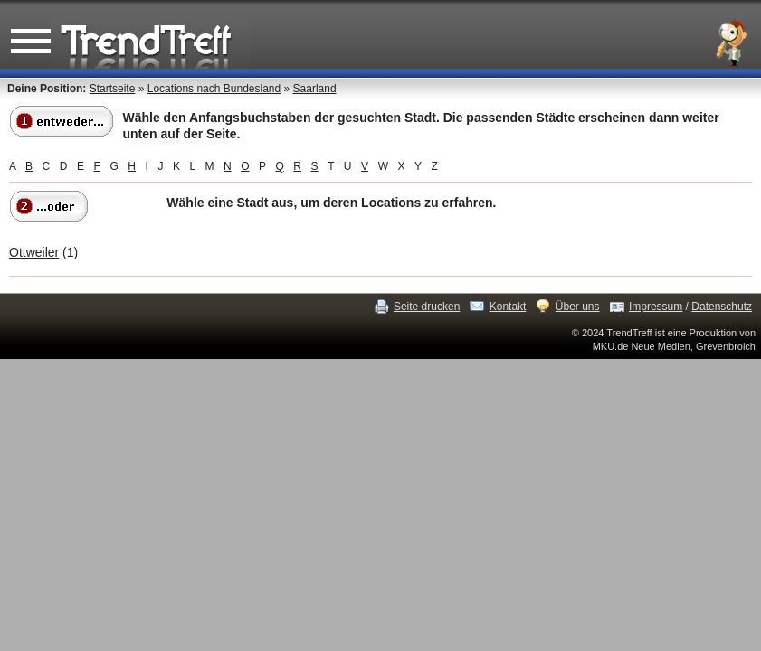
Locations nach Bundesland (214, 88)
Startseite (113, 88)
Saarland (315, 88)
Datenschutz (721, 306)
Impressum (655, 306)
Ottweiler (34, 252)
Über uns (578, 306)
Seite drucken (427, 306)
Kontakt (508, 306)
